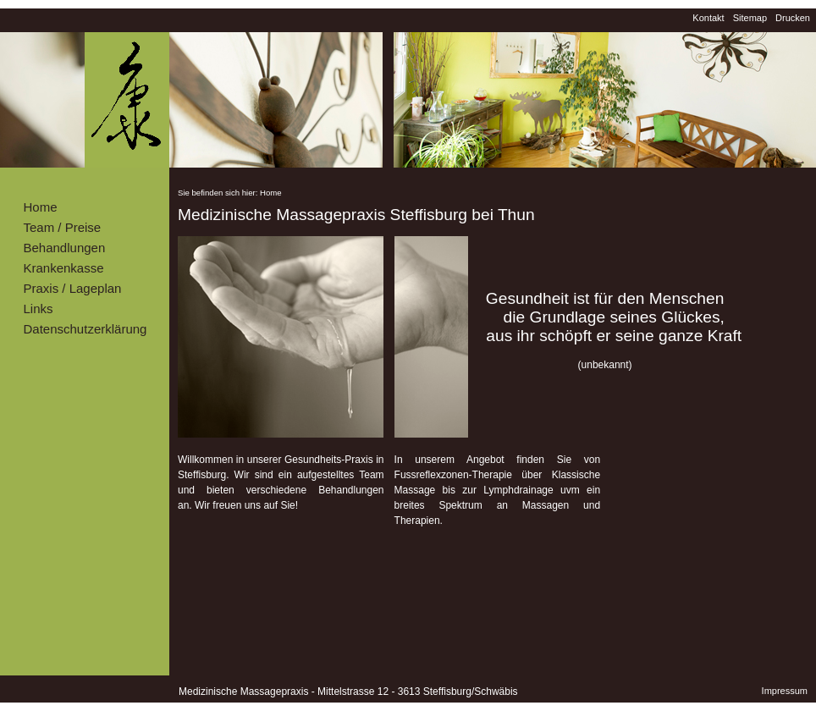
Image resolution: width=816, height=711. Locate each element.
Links (38, 308)
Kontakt (708, 18)
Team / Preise (63, 227)
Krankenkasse (64, 268)
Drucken (792, 18)
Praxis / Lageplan (73, 288)
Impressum (785, 691)
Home (41, 207)
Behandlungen (65, 247)
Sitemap (750, 18)
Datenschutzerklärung (85, 329)
